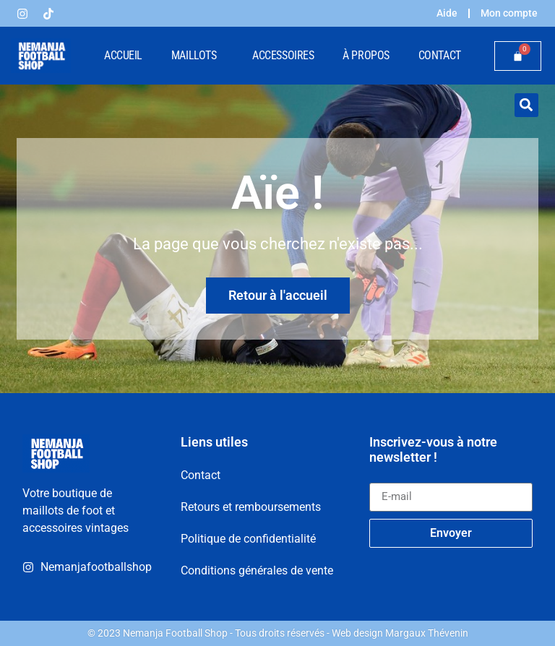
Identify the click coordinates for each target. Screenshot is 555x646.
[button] (526, 105)
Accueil (123, 55)
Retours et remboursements (251, 507)
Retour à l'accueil (277, 295)
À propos (366, 55)
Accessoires (283, 55)
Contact (439, 55)
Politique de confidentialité (248, 539)
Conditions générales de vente (257, 570)
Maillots (197, 55)
